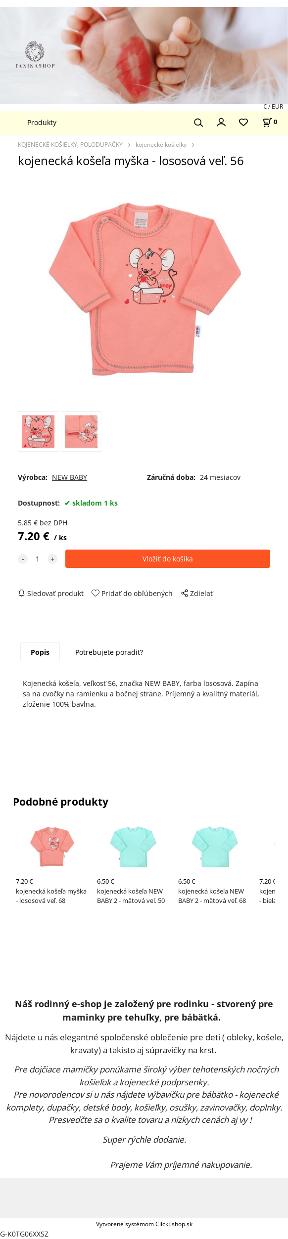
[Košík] (269, 122)
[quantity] (38, 559)
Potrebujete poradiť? (109, 652)
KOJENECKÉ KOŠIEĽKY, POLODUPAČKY (70, 144)
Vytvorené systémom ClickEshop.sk (144, 1224)
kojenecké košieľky (161, 144)
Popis (40, 652)
